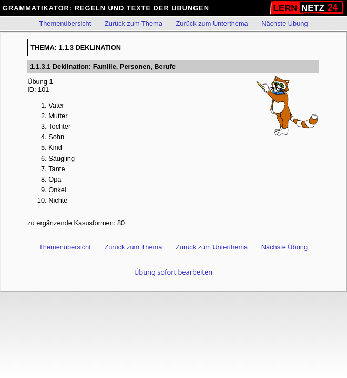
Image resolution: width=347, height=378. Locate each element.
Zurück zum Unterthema (212, 23)
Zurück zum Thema (133, 23)
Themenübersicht (65, 23)
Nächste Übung (284, 23)
